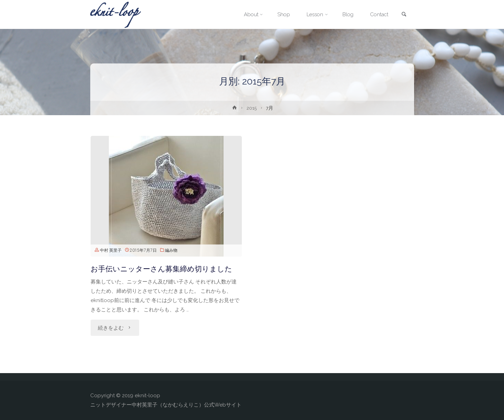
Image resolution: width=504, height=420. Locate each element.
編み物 (171, 250)
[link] (404, 15)
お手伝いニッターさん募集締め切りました (161, 268)
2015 (252, 108)
